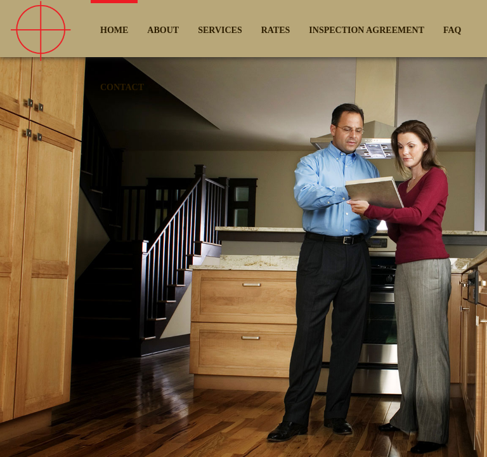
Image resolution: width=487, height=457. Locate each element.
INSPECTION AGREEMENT (366, 30)
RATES (275, 30)
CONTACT (122, 87)
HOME (114, 30)
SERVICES (220, 30)
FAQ (452, 30)
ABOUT (163, 30)
